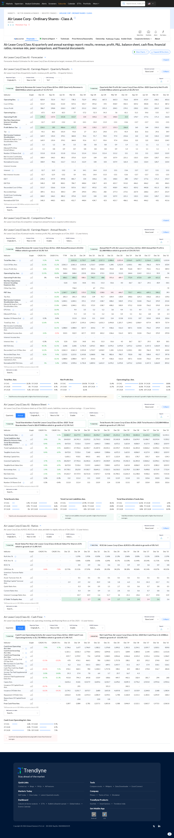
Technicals (65, 39)
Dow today (33, 795)
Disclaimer (116, 795)
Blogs (32, 786)
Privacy (92, 795)
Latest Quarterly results (50, 795)
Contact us (22, 786)
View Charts (140, 52)
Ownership (100, 39)
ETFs (43, 804)
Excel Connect (137, 786)
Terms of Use (104, 795)
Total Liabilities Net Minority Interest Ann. (13, 439)
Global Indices (75, 804)
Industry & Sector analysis (28, 804)
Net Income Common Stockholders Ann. (12, 301)
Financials (31, 39)
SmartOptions (105, 804)
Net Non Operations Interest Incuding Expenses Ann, (12, 283)
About (157, 39)
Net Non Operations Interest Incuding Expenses (12, 122)
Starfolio (93, 804)
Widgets (108, 786)
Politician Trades (113, 39)
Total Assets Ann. (11, 435)
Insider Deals (126, 39)
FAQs (39, 786)
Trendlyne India (119, 804)
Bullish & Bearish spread (57, 804)
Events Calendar (24, 807)
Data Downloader (121, 786)
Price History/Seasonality (82, 39)
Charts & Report (47, 39)
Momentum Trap (21, 25)
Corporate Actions (142, 39)
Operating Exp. (10, 112)
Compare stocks (96, 786)
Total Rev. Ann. (10, 260)
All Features (49, 786)
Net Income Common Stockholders (12, 136)
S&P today (22, 795)
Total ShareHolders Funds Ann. (12, 444)
